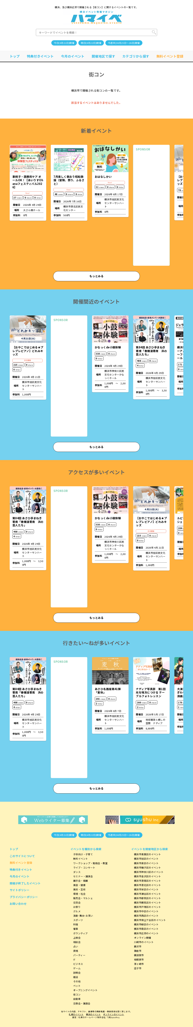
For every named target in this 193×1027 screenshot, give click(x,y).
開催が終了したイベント (25, 883)
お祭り (77, 907)
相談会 (77, 942)
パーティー (79, 955)
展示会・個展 (80, 880)
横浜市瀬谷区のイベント (147, 894)
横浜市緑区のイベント (146, 924)
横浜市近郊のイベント (146, 933)
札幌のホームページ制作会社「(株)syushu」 (100, 1017)
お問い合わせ (18, 904)
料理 (75, 924)
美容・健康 (79, 885)
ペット (77, 985)
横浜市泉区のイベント (146, 863)
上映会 (77, 937)
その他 (77, 981)
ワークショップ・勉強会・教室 (90, 863)
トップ (15, 56)
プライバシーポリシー (24, 897)
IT (74, 959)
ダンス (77, 872)
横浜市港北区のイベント (147, 885)
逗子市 (137, 968)
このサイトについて (22, 856)
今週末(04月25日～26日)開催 (124, 43)
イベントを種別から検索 (86, 849)
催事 (75, 928)
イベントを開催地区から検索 (149, 849)
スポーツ (78, 920)
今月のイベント (73, 56)
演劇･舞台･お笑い (83, 915)
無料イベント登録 (170, 56)
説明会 (77, 972)
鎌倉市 (137, 951)
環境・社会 (79, 894)
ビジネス (78, 964)
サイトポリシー (19, 890)
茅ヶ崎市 (139, 964)
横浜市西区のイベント (146, 915)
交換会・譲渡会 (81, 1003)
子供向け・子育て (83, 854)
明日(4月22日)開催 (91, 43)
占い (75, 946)
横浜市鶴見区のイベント (147, 902)
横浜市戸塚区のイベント (147, 907)
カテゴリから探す (135, 56)
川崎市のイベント (144, 942)
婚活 (75, 977)
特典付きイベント (40, 56)
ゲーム (77, 968)
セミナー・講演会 (83, 876)
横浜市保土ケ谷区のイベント (150, 920)
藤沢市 (137, 946)
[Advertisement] (151, 208)
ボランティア (80, 933)
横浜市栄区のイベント (146, 889)
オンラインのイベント (113, 1014)
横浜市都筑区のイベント (147, 898)
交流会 (77, 902)
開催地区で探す (103, 56)
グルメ (77, 911)
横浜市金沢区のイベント (147, 876)
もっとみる (96, 276)
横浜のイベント (93, 1014)
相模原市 (139, 959)
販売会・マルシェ (83, 898)
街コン (77, 994)
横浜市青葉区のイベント (147, 854)
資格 (75, 951)
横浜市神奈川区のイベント (148, 872)
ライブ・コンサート (84, 867)
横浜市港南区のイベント (147, 880)
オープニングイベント (85, 990)
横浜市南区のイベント (146, 928)
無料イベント (80, 858)
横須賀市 (139, 955)
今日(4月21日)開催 (64, 43)
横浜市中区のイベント (146, 911)
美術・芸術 (79, 889)
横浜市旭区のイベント (146, 858)
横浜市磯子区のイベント (147, 867)
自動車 (77, 999)
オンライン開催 (142, 937)
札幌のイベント (76, 1014)
